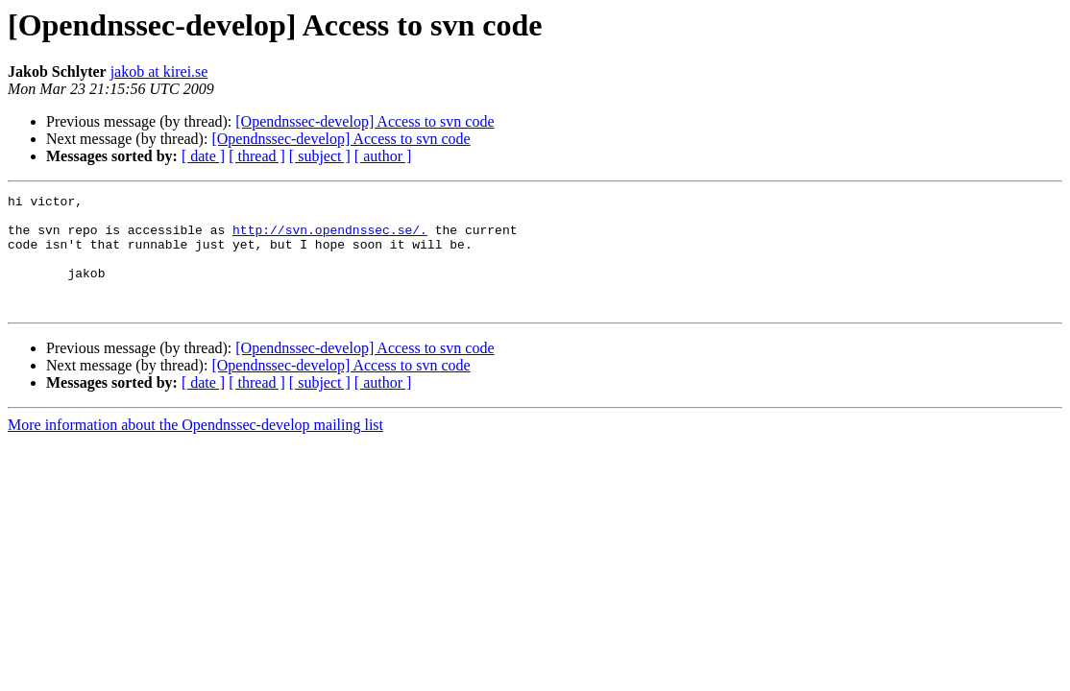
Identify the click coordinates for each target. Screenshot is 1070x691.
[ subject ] (320, 156)
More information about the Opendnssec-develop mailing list (195, 448)
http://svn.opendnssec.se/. (329, 238)
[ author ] (383, 156)
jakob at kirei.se (159, 71)
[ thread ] (257, 156)
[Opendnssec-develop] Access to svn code (364, 121)
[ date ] (203, 156)
